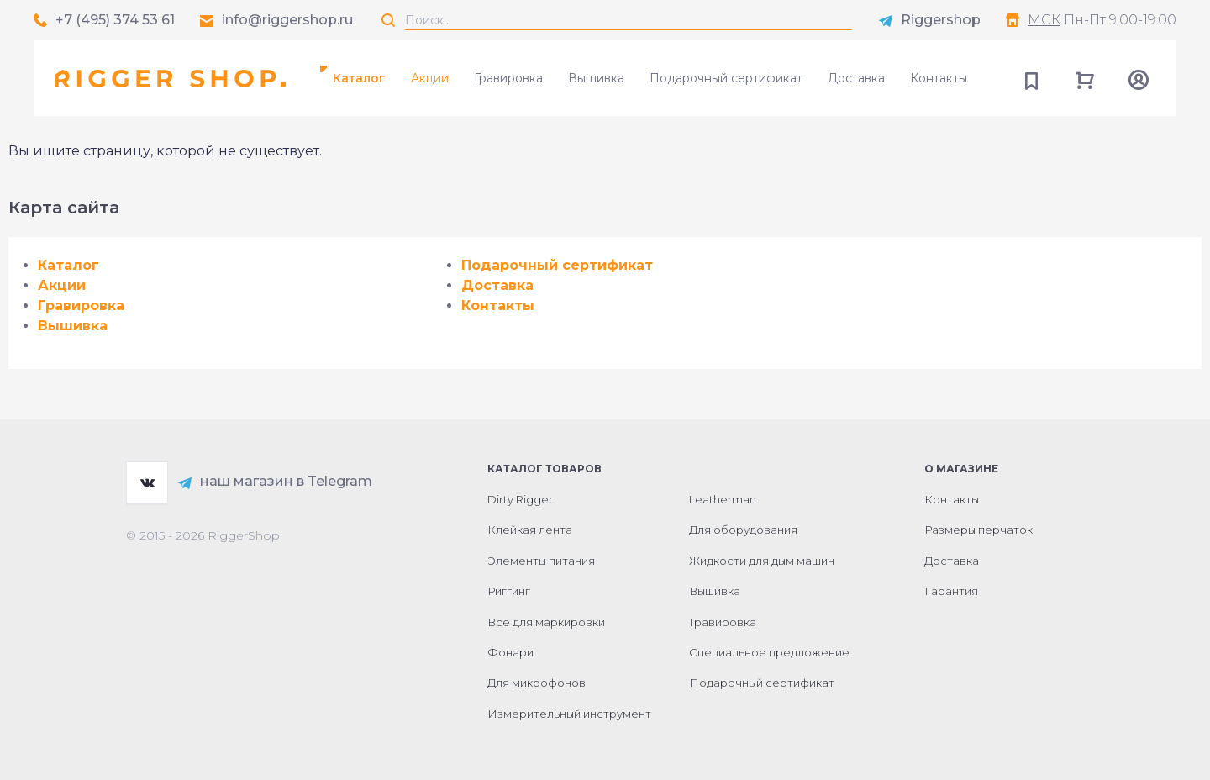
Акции (430, 78)
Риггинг (508, 591)
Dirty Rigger (520, 499)
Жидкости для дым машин (761, 560)
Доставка (856, 78)
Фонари (510, 652)
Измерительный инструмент (569, 713)
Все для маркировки (546, 622)
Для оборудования (743, 529)
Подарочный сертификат (726, 78)
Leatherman (722, 499)
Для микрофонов (536, 682)
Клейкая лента (529, 529)
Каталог (359, 78)
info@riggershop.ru (287, 20)
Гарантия (951, 591)
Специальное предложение (769, 652)
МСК (1044, 20)
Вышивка (596, 78)
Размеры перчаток (978, 529)
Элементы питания (541, 560)
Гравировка (508, 78)
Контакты (938, 78)
